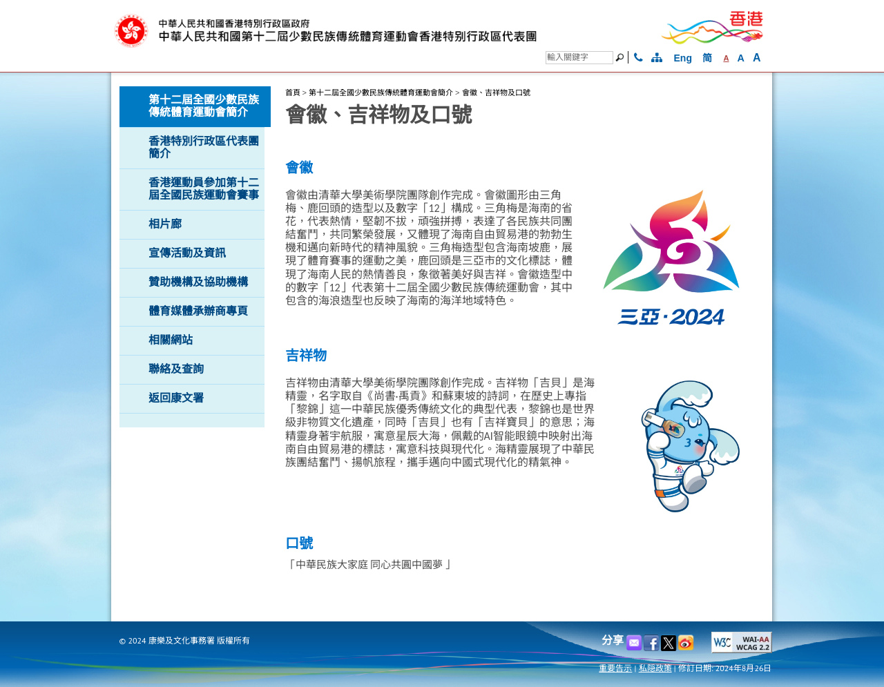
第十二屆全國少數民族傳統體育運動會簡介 (381, 92)
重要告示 (615, 668)
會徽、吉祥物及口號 (496, 92)
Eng (683, 58)
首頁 (292, 92)
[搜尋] (579, 57)
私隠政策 (655, 668)
